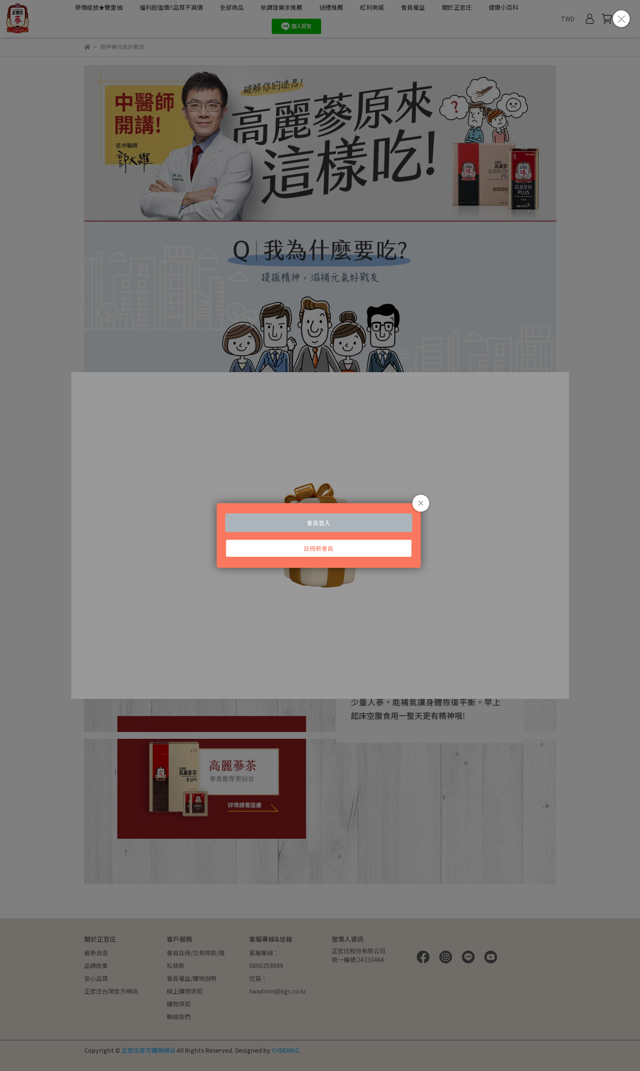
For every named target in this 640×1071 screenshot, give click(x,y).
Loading (320, 535)
